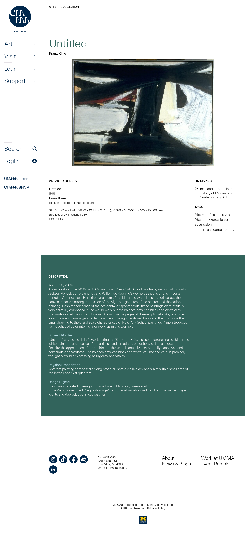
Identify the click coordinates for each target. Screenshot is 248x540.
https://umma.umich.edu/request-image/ (78, 390)
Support (14, 81)
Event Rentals (215, 463)
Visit (10, 56)
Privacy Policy (156, 508)
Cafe (16, 179)
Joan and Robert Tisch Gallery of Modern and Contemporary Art (216, 193)
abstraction (203, 224)
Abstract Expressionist (211, 219)
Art (8, 44)
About (168, 458)
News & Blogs (176, 463)
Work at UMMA (217, 458)
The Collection (68, 6)
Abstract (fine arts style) (212, 214)
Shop (16, 187)
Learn (11, 68)
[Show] (35, 44)
